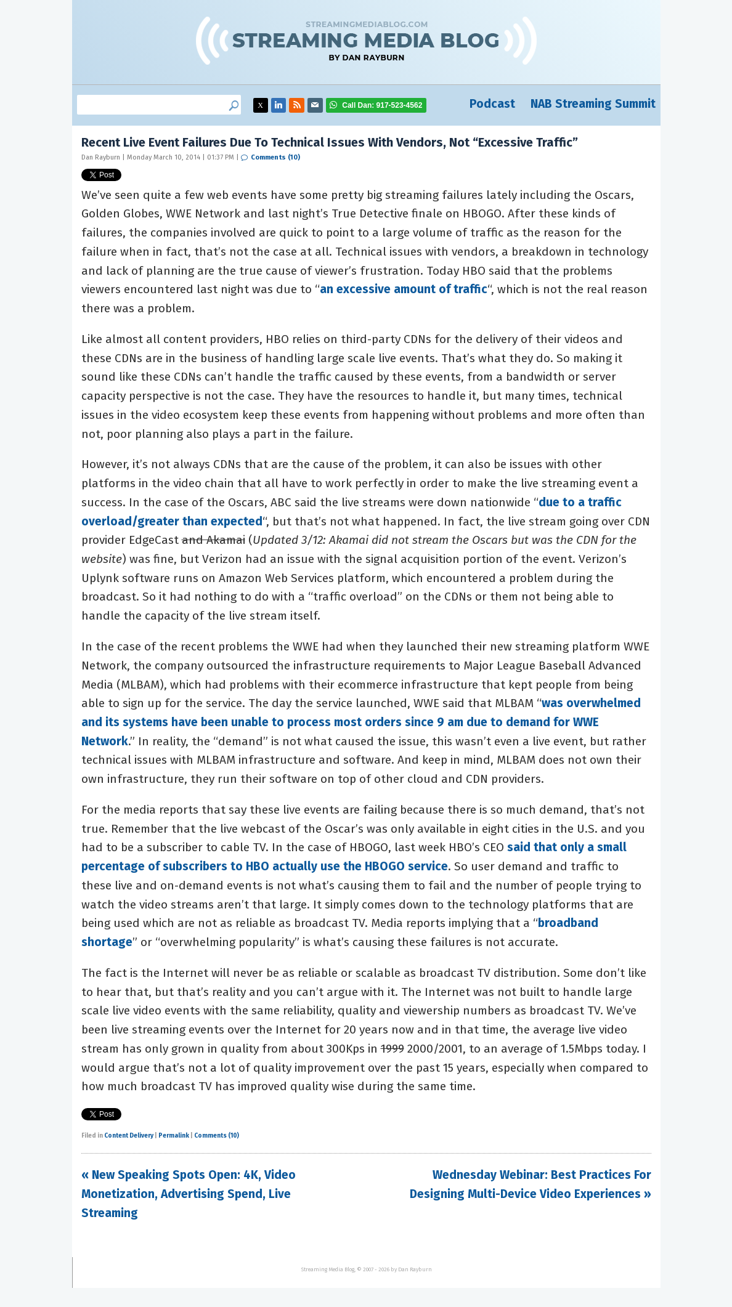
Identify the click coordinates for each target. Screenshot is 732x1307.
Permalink (173, 1135)
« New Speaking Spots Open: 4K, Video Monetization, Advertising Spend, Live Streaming (188, 1194)
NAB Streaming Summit (593, 104)
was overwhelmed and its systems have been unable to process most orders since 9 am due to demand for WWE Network (361, 722)
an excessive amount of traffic (403, 289)
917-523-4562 (382, 105)
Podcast (492, 104)
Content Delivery (128, 1135)
